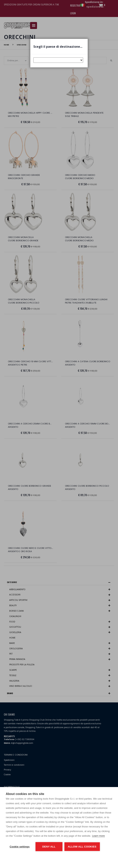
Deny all (48, 846)
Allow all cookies (82, 846)
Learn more (98, 835)
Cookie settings (20, 846)
